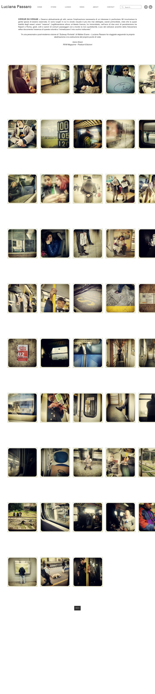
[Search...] (130, 7)
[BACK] (77, 608)
